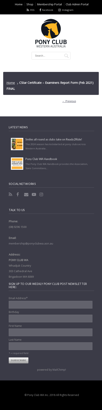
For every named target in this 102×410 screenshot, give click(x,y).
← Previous (69, 101)
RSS (32, 9)
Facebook (47, 9)
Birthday (14, 312)
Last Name (15, 339)
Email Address (18, 298)
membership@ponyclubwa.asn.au (31, 243)
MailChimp (58, 369)
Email (26, 194)
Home (10, 83)
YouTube (34, 194)
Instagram (67, 9)
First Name (15, 326)
